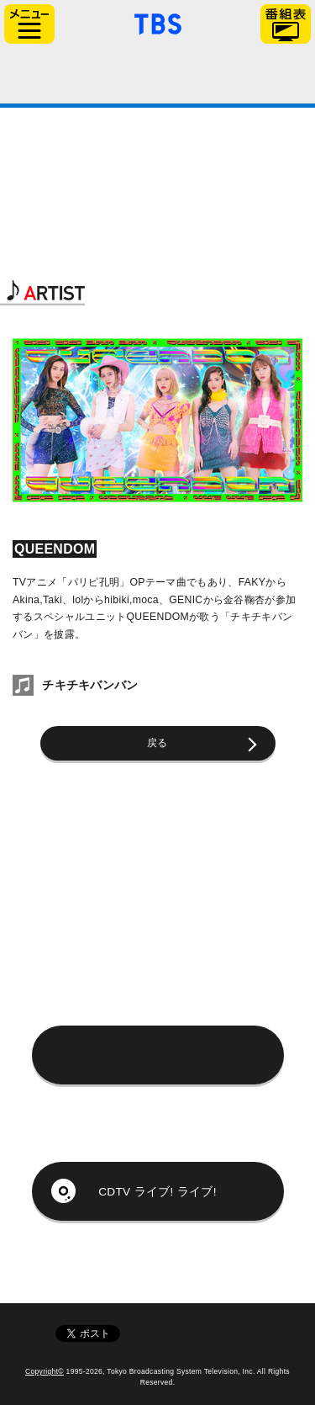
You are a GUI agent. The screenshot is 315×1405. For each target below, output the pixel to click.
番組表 (285, 24)
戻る (157, 743)
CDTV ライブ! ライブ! (157, 1191)
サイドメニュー (29, 24)
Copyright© (44, 1371)
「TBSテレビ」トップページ (158, 22)
